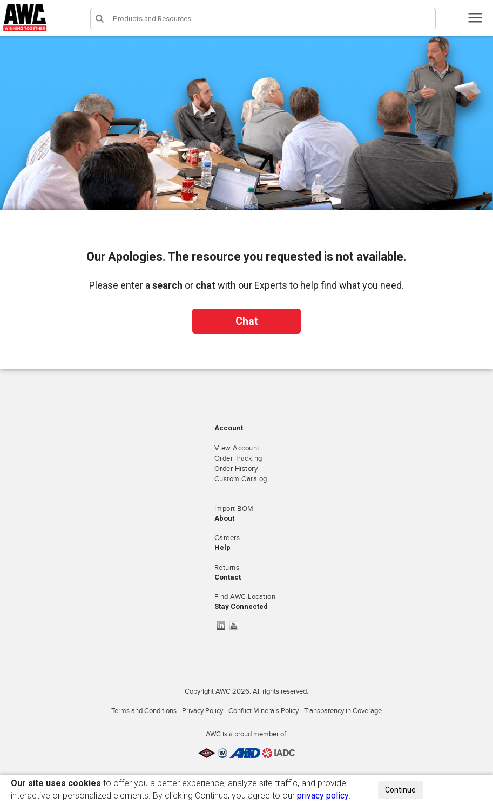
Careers (227, 538)
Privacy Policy (202, 711)
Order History (236, 468)
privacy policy (323, 795)
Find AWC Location (245, 597)
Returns (227, 567)
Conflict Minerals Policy (263, 711)
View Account (237, 448)
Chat (246, 321)
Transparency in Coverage (343, 711)
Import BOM (234, 508)
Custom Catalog (240, 479)
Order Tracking (238, 458)
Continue (400, 790)
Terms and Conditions (144, 711)
